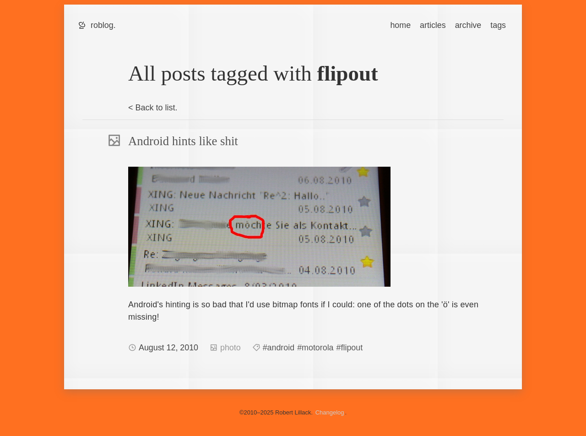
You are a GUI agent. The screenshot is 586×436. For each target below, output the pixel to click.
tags (498, 25)
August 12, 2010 (170, 347)
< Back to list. (153, 107)
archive (468, 25)
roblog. (103, 25)
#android (279, 347)
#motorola (315, 347)
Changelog (329, 412)
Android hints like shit (183, 141)
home (400, 25)
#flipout (349, 347)
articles (433, 25)
